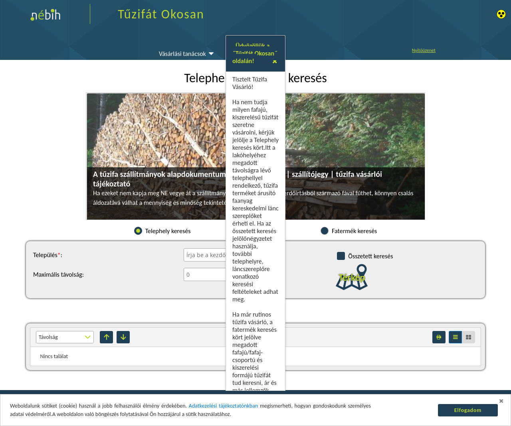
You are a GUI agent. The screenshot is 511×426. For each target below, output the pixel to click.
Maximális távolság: (58, 274)
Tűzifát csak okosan (157, 269)
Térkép (352, 277)
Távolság (48, 337)
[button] (394, 160)
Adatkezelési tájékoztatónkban (223, 405)
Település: (47, 255)
